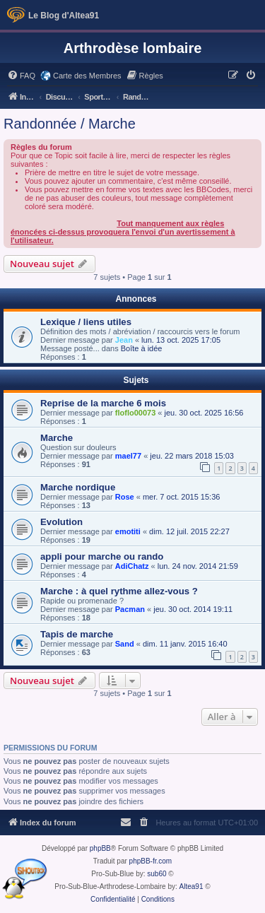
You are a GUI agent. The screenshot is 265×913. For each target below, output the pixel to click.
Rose (124, 497)
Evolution (61, 522)
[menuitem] (21, 75)
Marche (56, 437)
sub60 (156, 874)
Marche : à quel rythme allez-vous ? (119, 591)
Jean (124, 340)
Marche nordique (77, 487)
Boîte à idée (142, 348)
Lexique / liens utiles (85, 322)
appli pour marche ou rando (101, 556)
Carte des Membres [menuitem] (87, 75)
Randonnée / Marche (70, 123)
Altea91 (191, 886)
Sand (124, 644)
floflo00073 (135, 412)
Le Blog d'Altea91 (63, 15)
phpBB (100, 848)
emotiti (128, 531)
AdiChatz (132, 566)
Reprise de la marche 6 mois (103, 403)
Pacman (130, 609)
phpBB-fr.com (150, 861)
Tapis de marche (76, 634)
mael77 (128, 456)
